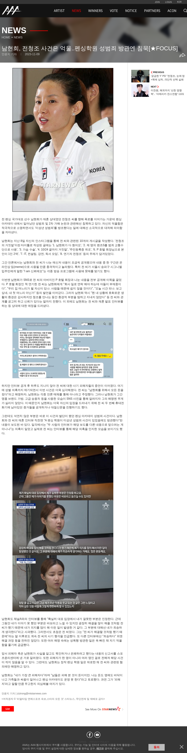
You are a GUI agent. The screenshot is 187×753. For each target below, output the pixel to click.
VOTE (114, 10)
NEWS (76, 10)
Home (6, 37)
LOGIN (168, 2)
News (18, 37)
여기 (98, 748)
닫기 (181, 747)
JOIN (157, 2)
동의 (156, 747)
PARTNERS (152, 10)
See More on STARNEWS (104, 709)
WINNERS (95, 10)
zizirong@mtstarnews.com (31, 693)
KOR (179, 2)
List (8, 709)
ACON (172, 10)
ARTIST (59, 10)
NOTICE (131, 10)
